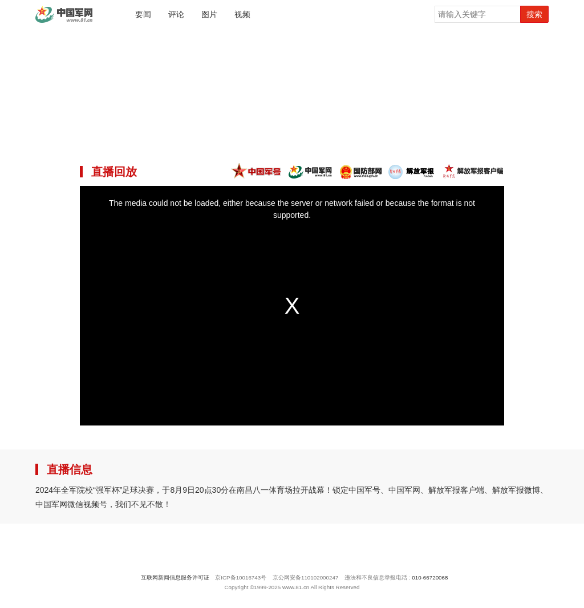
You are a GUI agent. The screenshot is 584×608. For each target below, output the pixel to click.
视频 (242, 14)
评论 (176, 14)
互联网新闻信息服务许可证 (175, 577)
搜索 (534, 14)
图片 (209, 14)
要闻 (143, 14)
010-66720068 (430, 577)
